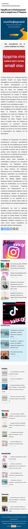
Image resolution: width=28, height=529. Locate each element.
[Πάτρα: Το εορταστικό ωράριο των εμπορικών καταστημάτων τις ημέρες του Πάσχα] (4, 509)
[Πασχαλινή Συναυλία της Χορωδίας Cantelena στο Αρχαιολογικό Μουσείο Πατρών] (5, 296)
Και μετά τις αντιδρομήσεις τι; (16, 379)
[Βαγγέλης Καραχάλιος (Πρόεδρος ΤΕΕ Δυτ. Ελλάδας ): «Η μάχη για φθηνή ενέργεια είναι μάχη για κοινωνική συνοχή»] (4, 387)
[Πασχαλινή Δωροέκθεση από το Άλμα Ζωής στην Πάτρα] (5, 276)
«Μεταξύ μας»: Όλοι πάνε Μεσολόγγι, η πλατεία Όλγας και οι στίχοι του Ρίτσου (17, 482)
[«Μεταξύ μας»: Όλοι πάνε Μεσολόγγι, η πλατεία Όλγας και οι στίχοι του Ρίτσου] (5, 333)
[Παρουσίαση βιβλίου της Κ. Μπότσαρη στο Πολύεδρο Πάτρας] (4, 444)
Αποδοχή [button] (13, 526)
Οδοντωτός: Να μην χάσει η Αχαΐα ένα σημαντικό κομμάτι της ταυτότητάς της (17, 399)
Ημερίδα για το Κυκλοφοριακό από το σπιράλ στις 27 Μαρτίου (13, 11)
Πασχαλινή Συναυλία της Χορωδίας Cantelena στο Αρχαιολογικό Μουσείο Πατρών (18, 295)
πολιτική (11, 523)
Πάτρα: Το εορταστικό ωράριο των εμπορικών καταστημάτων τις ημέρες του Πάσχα (17, 509)
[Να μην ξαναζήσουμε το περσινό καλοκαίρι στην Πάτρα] (4, 374)
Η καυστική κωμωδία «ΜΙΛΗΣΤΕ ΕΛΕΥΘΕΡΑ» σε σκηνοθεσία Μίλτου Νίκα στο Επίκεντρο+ (18, 266)
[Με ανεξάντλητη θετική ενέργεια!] (5, 355)
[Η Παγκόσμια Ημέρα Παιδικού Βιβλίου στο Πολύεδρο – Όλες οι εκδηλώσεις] (4, 434)
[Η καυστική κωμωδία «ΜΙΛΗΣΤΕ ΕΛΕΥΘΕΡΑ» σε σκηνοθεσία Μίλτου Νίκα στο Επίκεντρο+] (5, 267)
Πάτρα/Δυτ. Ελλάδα (13, 5)
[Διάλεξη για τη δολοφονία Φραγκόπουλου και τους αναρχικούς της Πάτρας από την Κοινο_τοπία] (5, 285)
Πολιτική (18, 5)
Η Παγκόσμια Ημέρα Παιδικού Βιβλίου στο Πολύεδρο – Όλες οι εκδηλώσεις (16, 434)
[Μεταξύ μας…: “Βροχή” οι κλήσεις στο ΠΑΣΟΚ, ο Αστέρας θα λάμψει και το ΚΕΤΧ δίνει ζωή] (5, 344)
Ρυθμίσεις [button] (19, 526)
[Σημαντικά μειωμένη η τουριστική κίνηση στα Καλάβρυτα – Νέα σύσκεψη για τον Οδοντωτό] (4, 499)
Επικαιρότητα (8, 5)
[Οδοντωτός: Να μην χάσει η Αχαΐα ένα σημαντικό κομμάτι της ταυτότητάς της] (4, 398)
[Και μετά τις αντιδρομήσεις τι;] (4, 381)
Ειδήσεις (4, 5)
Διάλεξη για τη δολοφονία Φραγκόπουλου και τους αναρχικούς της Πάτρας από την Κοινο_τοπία (17, 466)
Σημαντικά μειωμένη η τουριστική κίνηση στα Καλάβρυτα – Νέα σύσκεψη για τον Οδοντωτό (17, 500)
